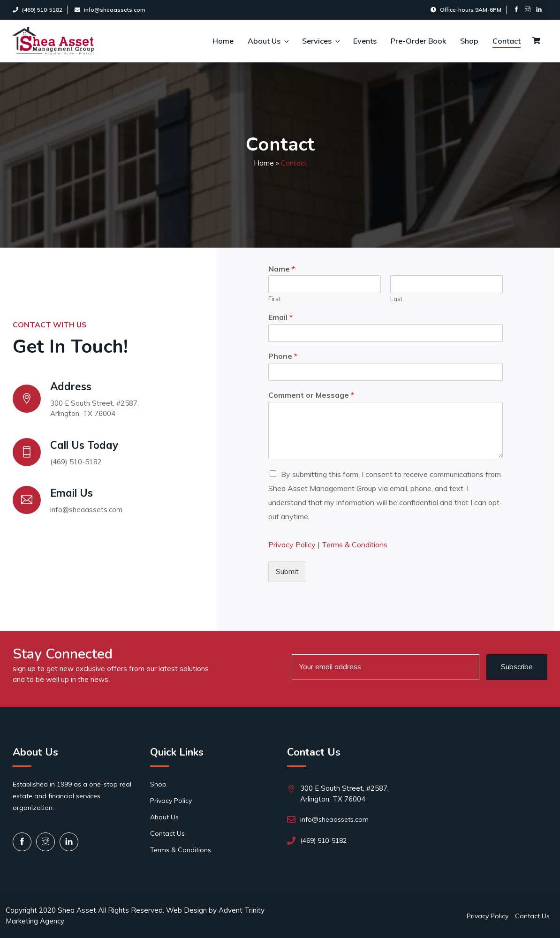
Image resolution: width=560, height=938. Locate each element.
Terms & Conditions (354, 544)
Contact (506, 40)
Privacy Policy (292, 544)
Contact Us (167, 833)
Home (223, 40)
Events (365, 40)
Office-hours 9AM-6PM (466, 9)
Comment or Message (311, 395)
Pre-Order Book (418, 40)
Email (280, 317)
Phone (282, 356)
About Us (268, 40)
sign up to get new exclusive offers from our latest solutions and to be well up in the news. (111, 674)
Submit (287, 571)
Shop (469, 40)
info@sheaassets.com (110, 9)
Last (396, 299)
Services (320, 40)
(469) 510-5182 (37, 9)
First (274, 299)
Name (281, 268)
